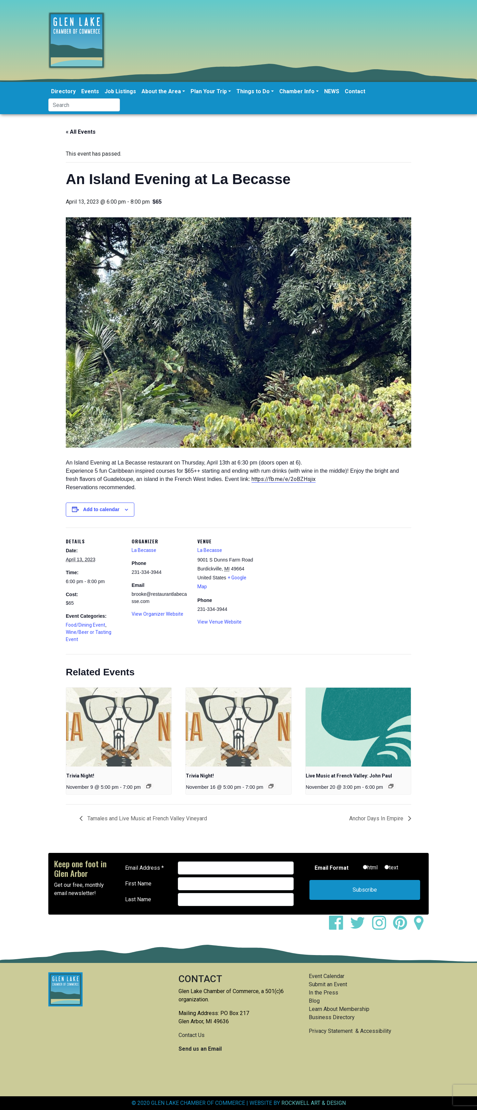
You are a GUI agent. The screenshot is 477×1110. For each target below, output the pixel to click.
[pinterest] (403, 927)
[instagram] (382, 927)
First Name (138, 883)
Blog (314, 1001)
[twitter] (360, 927)
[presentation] (118, 727)
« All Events (81, 132)
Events (90, 91)
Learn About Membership (339, 1009)
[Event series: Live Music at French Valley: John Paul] (391, 786)
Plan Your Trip (209, 91)
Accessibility (375, 1031)
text (393, 867)
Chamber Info (297, 91)
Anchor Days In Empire (377, 818)
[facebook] (338, 927)
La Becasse (144, 550)
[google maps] (421, 927)
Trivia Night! (80, 776)
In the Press (323, 992)
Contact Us (192, 1035)
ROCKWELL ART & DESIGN (313, 1103)
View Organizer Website (157, 614)
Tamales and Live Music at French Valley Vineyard (146, 818)
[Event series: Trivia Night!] (148, 786)
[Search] (84, 104)
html (372, 867)
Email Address (144, 868)
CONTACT (200, 979)
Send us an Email (200, 1049)
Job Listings (120, 91)
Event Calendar (326, 976)
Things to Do (253, 91)
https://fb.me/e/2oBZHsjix (284, 479)
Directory (63, 91)
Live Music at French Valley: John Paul (349, 776)
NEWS (331, 91)
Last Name (138, 899)
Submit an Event (328, 984)
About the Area (161, 91)
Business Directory (332, 1017)
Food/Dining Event (85, 625)
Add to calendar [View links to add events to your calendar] (101, 509)
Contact (355, 91)
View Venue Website (219, 622)
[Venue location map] (299, 575)
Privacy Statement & (334, 1031)
